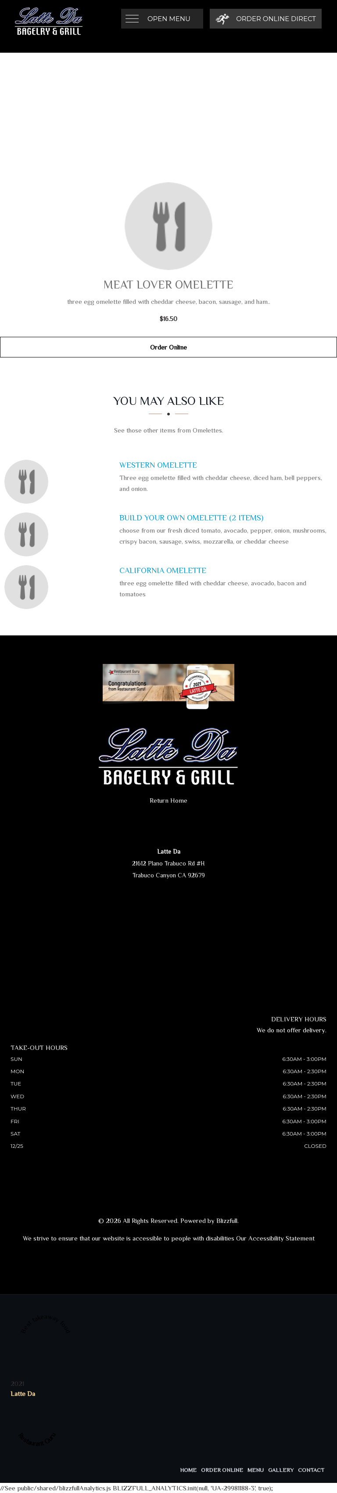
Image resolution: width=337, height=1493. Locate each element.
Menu (255, 1470)
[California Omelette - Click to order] (28, 587)
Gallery (281, 1470)
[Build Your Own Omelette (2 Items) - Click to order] (28, 534)
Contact (311, 1470)
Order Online (168, 347)
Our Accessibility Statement (275, 1238)
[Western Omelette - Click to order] (28, 482)
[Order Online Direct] (266, 19)
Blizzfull (226, 1220)
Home (188, 1470)
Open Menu (168, 18)
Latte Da (23, 1393)
